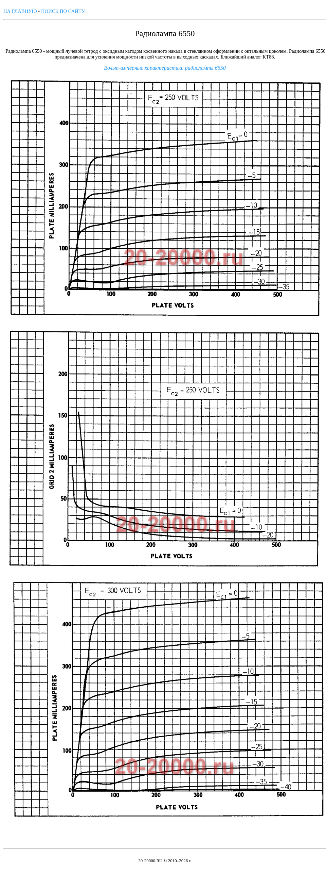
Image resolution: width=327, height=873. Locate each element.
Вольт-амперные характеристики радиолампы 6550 (164, 68)
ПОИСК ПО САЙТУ (63, 11)
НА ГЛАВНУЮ (20, 11)
